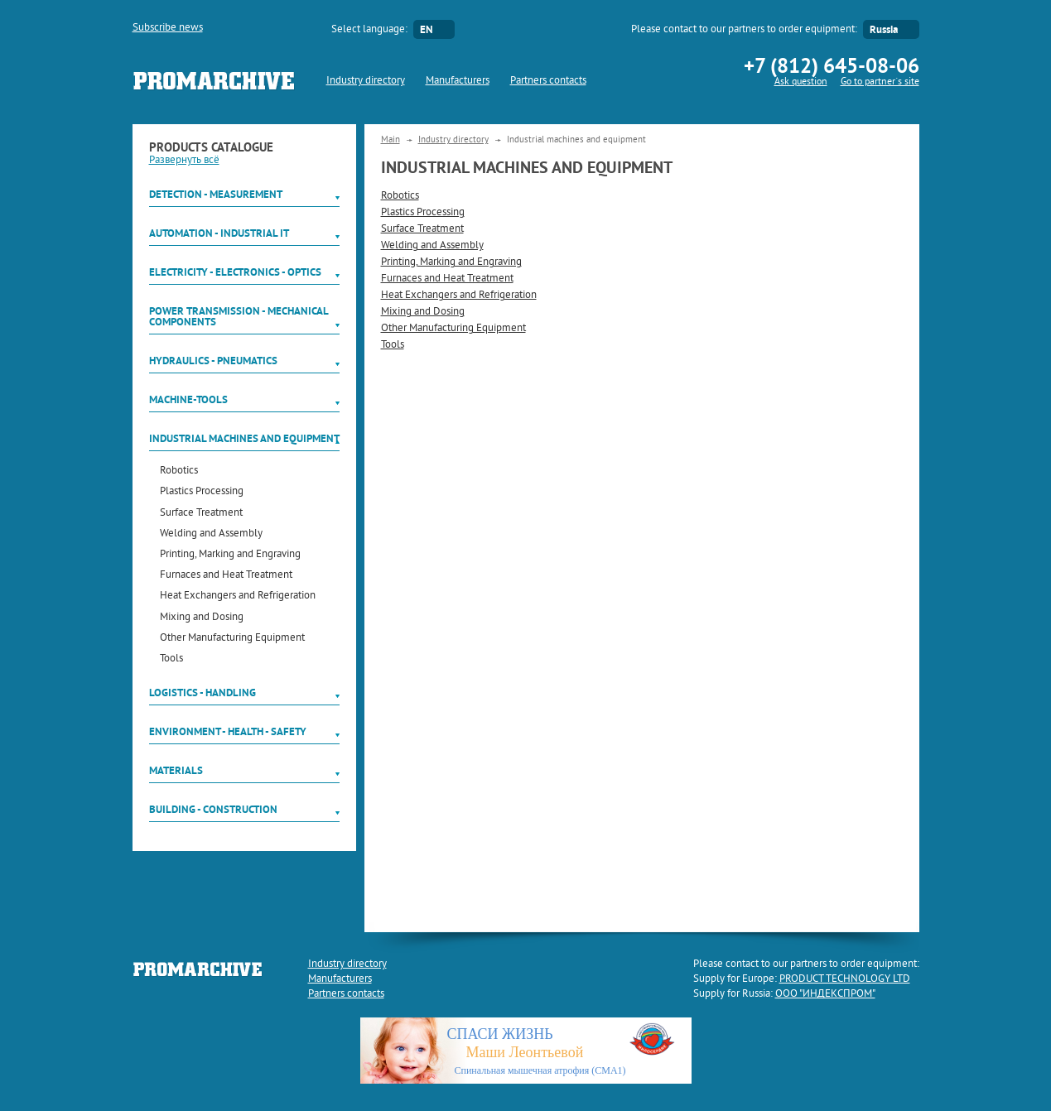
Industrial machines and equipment (244, 438)
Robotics (179, 471)
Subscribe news (168, 28)
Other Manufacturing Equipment (232, 638)
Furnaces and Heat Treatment (226, 575)
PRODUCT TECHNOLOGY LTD (844, 979)
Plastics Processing (201, 492)
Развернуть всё (184, 160)
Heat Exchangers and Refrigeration (238, 596)
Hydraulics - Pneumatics (213, 360)
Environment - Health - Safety (227, 731)
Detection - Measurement (215, 194)
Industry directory (365, 81)
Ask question (800, 82)
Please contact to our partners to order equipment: (744, 29)
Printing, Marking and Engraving (230, 555)
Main (390, 140)
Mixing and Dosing (201, 618)
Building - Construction (213, 809)
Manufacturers (457, 81)
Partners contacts (548, 81)
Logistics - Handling (202, 692)
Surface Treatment (201, 513)
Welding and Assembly (211, 534)
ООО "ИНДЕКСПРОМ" (825, 994)
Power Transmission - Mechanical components (238, 316)
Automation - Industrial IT (219, 233)
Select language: (369, 29)
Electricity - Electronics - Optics (235, 272)
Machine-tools (188, 399)
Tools (171, 659)
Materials (176, 770)
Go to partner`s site (880, 82)
